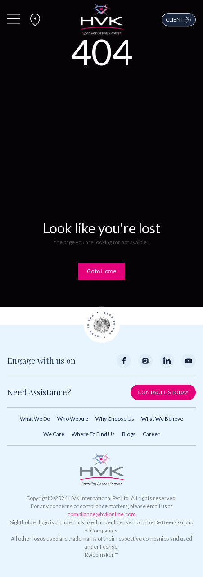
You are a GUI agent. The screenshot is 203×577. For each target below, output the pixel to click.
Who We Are (72, 418)
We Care (53, 434)
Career (151, 434)
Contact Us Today (163, 392)
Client (179, 20)
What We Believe (162, 418)
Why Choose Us (114, 418)
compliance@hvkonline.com (102, 514)
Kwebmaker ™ (102, 554)
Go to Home (101, 271)
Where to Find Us (93, 434)
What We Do (35, 418)
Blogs (128, 434)
